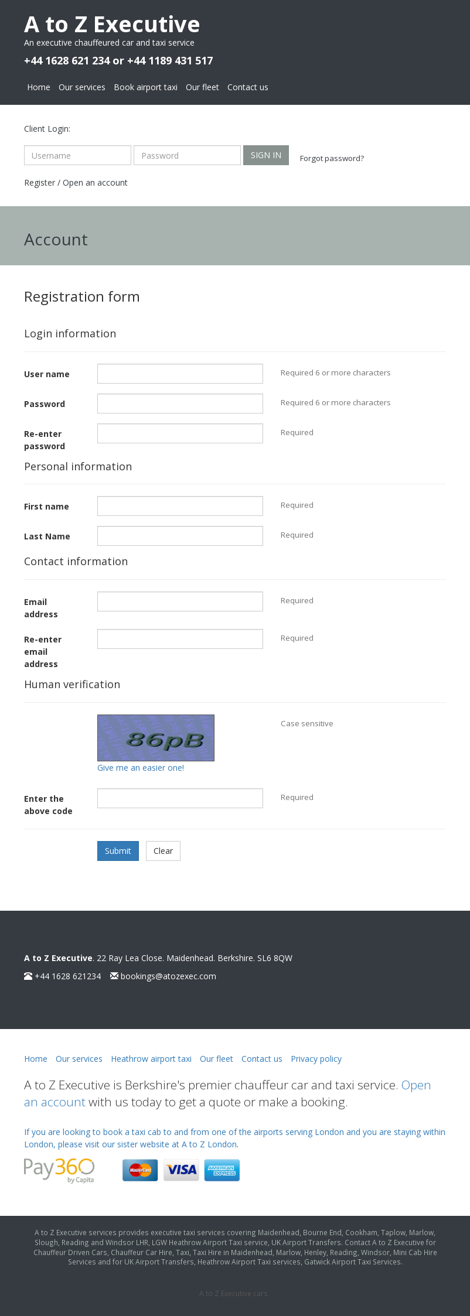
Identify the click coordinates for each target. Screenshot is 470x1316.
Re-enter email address (43, 651)
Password (44, 403)
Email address (41, 608)
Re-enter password (44, 440)
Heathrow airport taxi (151, 1058)
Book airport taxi (146, 87)
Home (38, 87)
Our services (82, 87)
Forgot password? (332, 158)
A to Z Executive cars (233, 1293)
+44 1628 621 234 (67, 60)
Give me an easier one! (140, 767)
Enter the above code (48, 804)
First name (46, 506)
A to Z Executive (112, 24)
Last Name (47, 536)
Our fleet (202, 87)
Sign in (266, 154)
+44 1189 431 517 (170, 60)
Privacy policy (316, 1058)
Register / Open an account (76, 182)
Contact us (247, 87)
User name (47, 374)
